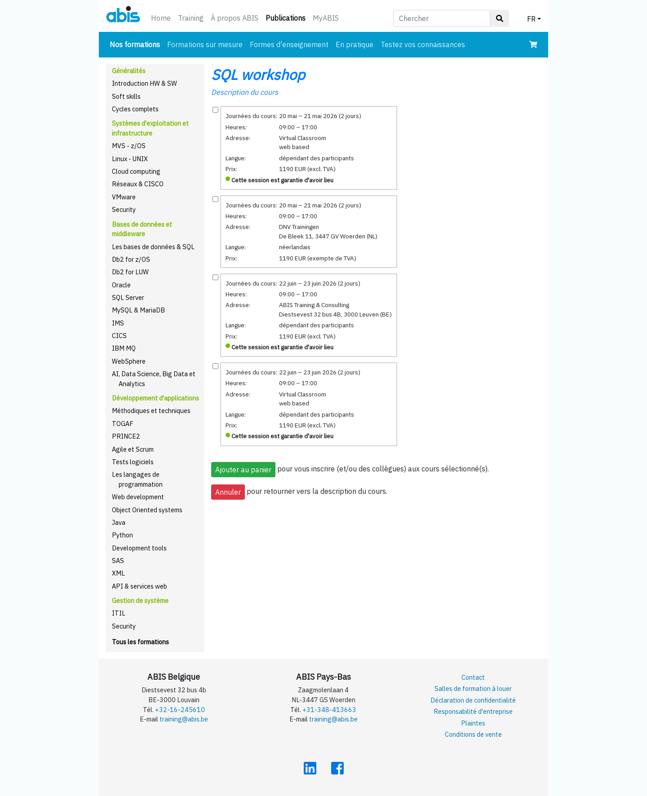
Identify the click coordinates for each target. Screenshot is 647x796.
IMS (118, 323)
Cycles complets (135, 109)
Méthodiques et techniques (151, 410)
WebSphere (129, 361)
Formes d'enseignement (289, 44)
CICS (119, 335)
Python (122, 535)
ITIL (118, 613)
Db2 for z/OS (131, 259)
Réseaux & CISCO (138, 184)
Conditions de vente (473, 734)
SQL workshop (258, 74)
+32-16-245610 (180, 709)
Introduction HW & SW (144, 83)
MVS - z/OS (129, 145)
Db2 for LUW (130, 272)
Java (118, 522)
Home (161, 17)
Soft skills (126, 96)
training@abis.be (184, 719)
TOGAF (122, 423)
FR (531, 18)
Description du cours (244, 92)
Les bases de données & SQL (153, 246)
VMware (124, 197)
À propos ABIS (234, 17)
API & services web (139, 586)
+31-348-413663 (329, 709)
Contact (473, 677)
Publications (287, 17)
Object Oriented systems (147, 510)
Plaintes (473, 723)
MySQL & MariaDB (138, 310)
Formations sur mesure (205, 44)
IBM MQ (124, 348)
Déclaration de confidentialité (473, 700)
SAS (118, 560)
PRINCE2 (126, 436)
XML (118, 573)
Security (124, 209)
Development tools (139, 548)
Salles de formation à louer (473, 688)
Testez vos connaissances (423, 44)
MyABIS (326, 17)
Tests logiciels (133, 461)
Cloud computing (136, 171)
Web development (138, 497)
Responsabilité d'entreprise (473, 711)
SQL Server (128, 297)
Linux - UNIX (130, 158)
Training (191, 17)
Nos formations (137, 44)
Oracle (121, 285)
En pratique (354, 44)
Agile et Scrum (133, 449)
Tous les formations (140, 642)
